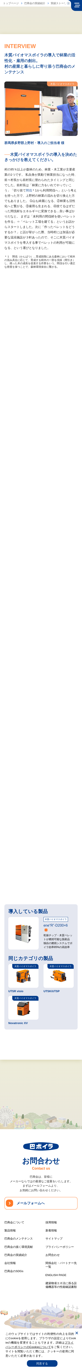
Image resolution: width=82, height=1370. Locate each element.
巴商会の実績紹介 (34, 3)
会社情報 (10, 1263)
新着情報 (51, 1230)
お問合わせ (52, 1255)
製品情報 (10, 1230)
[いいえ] (76, 1333)
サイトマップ (54, 1238)
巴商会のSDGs (13, 1271)
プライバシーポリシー (59, 1246)
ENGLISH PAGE (55, 1275)
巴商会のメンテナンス (18, 1238)
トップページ (11, 3)
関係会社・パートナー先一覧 (61, 1264)
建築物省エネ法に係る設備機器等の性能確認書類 (61, 1284)
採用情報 (51, 1222)
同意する (42, 1363)
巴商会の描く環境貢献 (18, 1246)
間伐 (29, 191)
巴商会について (14, 1222)
